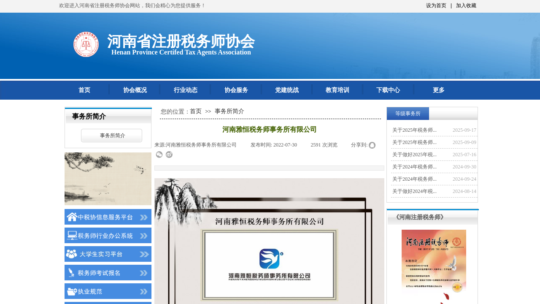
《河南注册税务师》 (419, 217)
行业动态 (185, 90)
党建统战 (287, 90)
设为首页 (436, 5)
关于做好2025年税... (414, 154)
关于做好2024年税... (414, 191)
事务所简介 (112, 135)
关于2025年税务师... (414, 130)
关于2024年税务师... (414, 167)
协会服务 (236, 90)
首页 (84, 90)
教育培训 (337, 90)
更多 (439, 90)
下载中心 (388, 90)
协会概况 (135, 90)
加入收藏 (466, 5)
